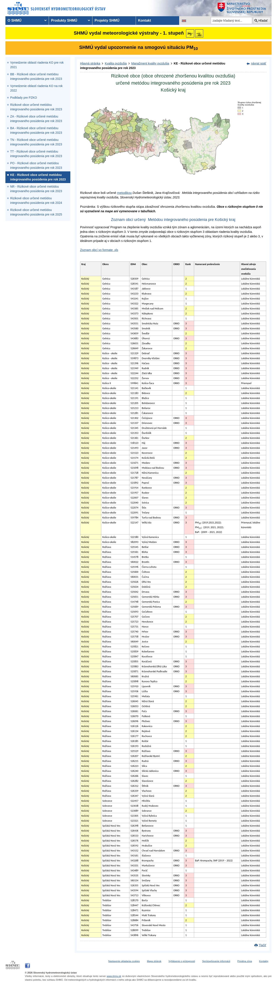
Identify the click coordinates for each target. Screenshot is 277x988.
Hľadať (263, 20)
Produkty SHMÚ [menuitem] (64, 20)
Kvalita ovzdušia (116, 63)
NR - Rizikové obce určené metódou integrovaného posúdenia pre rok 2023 (36, 189)
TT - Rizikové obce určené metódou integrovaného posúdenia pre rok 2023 (36, 154)
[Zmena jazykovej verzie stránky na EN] (184, 20)
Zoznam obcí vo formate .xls (99, 250)
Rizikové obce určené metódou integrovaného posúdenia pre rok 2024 (36, 200)
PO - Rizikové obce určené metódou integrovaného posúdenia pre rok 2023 (36, 165)
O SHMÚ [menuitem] (14, 20)
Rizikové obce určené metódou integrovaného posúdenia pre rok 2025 (36, 212)
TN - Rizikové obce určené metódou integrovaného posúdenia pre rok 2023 (36, 142)
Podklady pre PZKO (23, 97)
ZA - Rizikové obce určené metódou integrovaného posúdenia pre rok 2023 (36, 119)
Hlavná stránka (90, 63)
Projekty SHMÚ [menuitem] (107, 20)
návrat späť (258, 63)
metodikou (124, 193)
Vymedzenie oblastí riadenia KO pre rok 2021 (37, 65)
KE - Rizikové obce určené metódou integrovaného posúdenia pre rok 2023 (38, 177)
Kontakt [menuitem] (144, 20)
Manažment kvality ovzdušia (150, 63)
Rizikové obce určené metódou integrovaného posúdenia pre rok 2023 (36, 107)
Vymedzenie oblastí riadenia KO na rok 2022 (36, 88)
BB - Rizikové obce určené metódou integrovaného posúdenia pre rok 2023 (36, 76)
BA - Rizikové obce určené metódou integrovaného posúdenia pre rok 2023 (36, 130)
